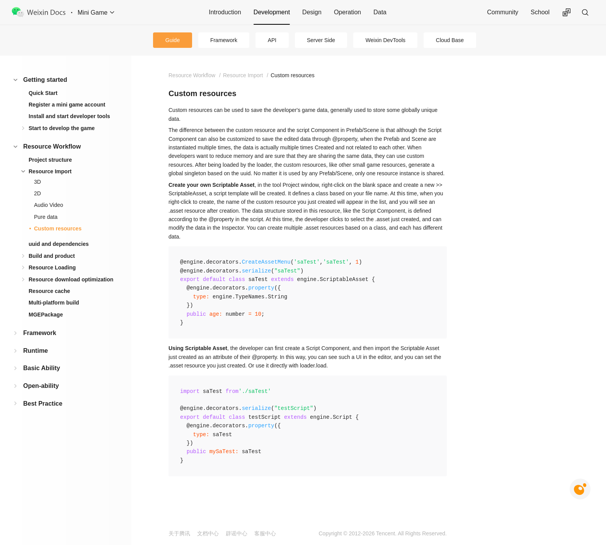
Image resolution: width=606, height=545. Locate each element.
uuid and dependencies (59, 244)
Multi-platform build (54, 303)
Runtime (35, 350)
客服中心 (265, 533)
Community (502, 12)
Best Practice (42, 403)
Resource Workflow (52, 146)
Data (379, 12)
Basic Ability (41, 368)
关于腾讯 (179, 533)
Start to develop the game (62, 128)
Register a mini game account (67, 105)
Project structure (50, 160)
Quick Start (43, 93)
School (540, 12)
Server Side (321, 40)
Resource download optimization (71, 279)
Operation (347, 12)
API (272, 40)
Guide (172, 40)
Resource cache (49, 291)
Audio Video (48, 205)
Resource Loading (52, 267)
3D (37, 182)
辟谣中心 (236, 533)
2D (37, 193)
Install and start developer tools (69, 116)
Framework (223, 40)
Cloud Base (450, 40)
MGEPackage (46, 314)
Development (272, 12)
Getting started (45, 79)
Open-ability (41, 386)
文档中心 (208, 533)
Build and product (52, 256)
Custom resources (58, 228)
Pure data (46, 217)
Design (312, 12)
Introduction (225, 12)
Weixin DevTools (385, 40)
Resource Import (50, 171)
